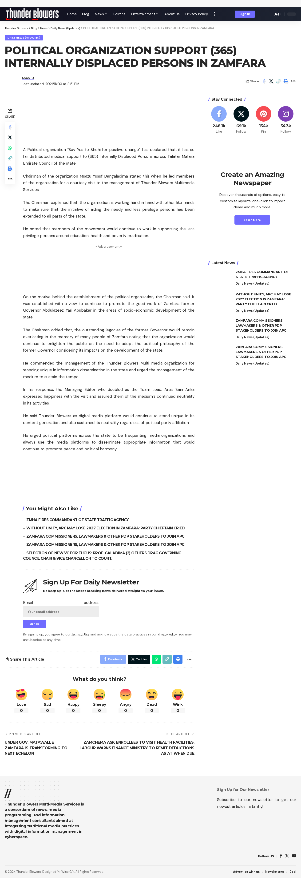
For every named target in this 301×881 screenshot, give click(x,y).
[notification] (262, 14)
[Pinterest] (263, 121)
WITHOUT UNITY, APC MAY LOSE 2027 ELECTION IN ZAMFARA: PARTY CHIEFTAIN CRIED (109, 529)
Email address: (61, 609)
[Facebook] (219, 121)
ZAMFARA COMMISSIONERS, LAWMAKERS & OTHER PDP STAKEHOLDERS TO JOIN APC (108, 537)
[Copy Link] (278, 82)
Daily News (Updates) (26, 38)
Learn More (252, 221)
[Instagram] (285, 121)
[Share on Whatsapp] (10, 151)
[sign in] (245, 14)
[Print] (285, 82)
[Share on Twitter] (271, 82)
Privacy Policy (170, 636)
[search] (268, 14)
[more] (214, 14)
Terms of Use (81, 636)
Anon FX (29, 79)
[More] (293, 82)
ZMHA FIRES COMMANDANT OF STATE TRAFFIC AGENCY (80, 521)
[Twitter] (241, 121)
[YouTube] (294, 858)
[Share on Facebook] (264, 82)
